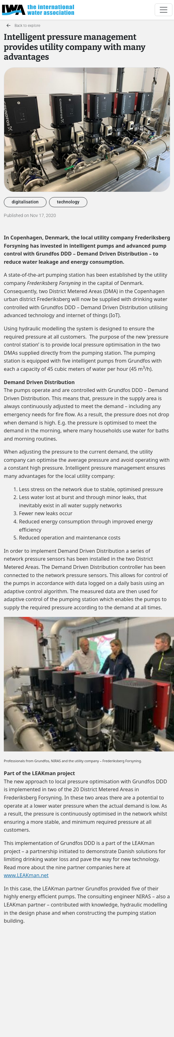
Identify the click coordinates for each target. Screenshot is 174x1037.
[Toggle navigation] (163, 9)
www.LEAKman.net (26, 875)
